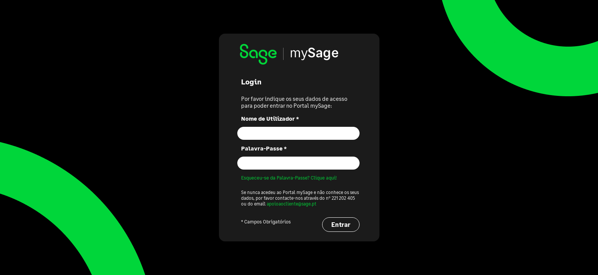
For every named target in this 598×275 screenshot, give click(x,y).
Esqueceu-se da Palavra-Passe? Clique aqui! (289, 178)
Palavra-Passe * (264, 148)
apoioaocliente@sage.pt (291, 204)
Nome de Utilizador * (270, 118)
